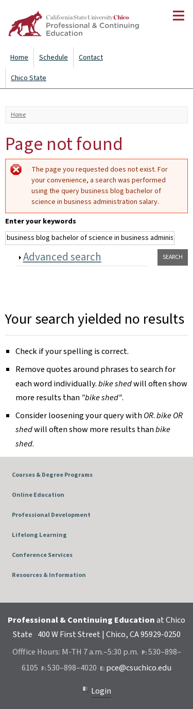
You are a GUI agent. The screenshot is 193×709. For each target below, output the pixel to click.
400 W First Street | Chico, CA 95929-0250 (109, 634)
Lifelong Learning (39, 535)
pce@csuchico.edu (138, 668)
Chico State (28, 78)
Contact (91, 57)
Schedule (53, 57)
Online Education (38, 495)
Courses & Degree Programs (52, 475)
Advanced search (62, 257)
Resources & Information (49, 575)
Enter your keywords (40, 221)
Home (19, 57)
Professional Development (51, 515)
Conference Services (42, 555)
